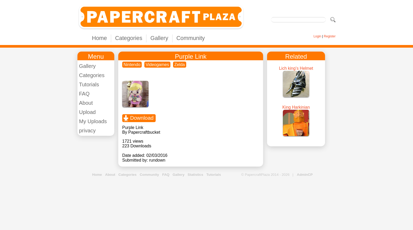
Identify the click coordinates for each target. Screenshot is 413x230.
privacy (87, 130)
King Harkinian (296, 107)
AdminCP (305, 175)
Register (330, 36)
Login (317, 36)
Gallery (159, 38)
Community (190, 38)
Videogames (157, 64)
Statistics (195, 175)
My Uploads (93, 121)
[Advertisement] (206, 203)
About (86, 103)
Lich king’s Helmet (296, 68)
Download (142, 118)
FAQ (84, 94)
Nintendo (132, 64)
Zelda (179, 64)
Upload (87, 112)
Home (99, 38)
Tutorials (89, 84)
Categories (128, 38)
